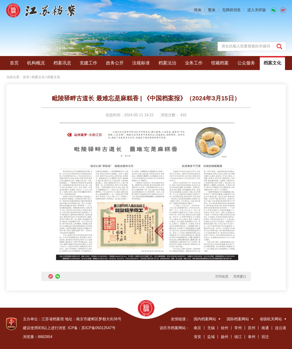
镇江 (238, 337)
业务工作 (194, 62)
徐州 (224, 328)
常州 (238, 328)
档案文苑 (53, 77)
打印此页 (222, 276)
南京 (197, 328)
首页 (14, 62)
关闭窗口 (239, 276)
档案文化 (272, 62)
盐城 (211, 337)
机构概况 (36, 62)
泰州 (251, 337)
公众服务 (246, 62)
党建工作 (88, 62)
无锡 (211, 328)
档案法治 (167, 62)
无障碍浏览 (231, 10)
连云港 (280, 328)
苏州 (251, 328)
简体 (197, 10)
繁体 (211, 10)
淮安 (197, 337)
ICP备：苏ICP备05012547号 (92, 328)
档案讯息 (62, 62)
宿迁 (265, 337)
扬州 (224, 337)
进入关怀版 (256, 10)
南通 (265, 328)
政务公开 (115, 62)
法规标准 (141, 62)
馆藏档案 (220, 62)
